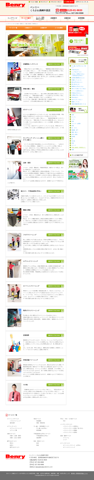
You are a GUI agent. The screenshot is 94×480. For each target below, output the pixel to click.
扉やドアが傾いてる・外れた (79, 88)
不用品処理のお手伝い (42, 435)
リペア (65, 439)
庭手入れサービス (14, 447)
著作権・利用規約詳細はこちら (79, 473)
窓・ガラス (74, 128)
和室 (73, 125)
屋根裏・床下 (75, 130)
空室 (73, 143)
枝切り (11, 445)
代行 (64, 421)
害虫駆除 (38, 421)
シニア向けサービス (77, 72)
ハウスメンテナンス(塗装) (70, 432)
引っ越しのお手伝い (41, 428)
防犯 (37, 445)
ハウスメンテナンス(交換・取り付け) (73, 428)
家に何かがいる (75, 84)
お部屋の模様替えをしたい (78, 77)
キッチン (74, 117)
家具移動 (38, 430)
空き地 (73, 141)
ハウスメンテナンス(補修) (70, 430)
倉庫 (73, 149)
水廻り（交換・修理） (16, 435)
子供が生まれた (75, 69)
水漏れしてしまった (77, 80)
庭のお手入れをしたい (77, 82)
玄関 (73, 114)
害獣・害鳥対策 (40, 423)
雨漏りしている (75, 101)
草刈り (11, 443)
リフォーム (66, 437)
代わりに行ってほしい (77, 99)
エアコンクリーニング (16, 428)
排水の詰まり (75, 97)
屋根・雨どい (75, 132)
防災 (37, 443)
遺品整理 (38, 437)
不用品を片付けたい (77, 93)
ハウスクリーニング (15, 421)
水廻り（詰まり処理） (16, 437)
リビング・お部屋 (76, 123)
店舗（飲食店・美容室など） (79, 147)
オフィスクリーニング (69, 447)
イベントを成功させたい (78, 91)
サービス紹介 (16, 23)
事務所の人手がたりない (78, 86)
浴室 (73, 121)
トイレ (73, 119)
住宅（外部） (75, 134)
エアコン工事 (13, 430)
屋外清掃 (12, 423)
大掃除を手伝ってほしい (78, 95)
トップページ (9, 23)
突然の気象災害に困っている (79, 104)
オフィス (74, 145)
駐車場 (73, 136)
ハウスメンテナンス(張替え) (70, 426)
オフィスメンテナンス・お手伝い (72, 445)
